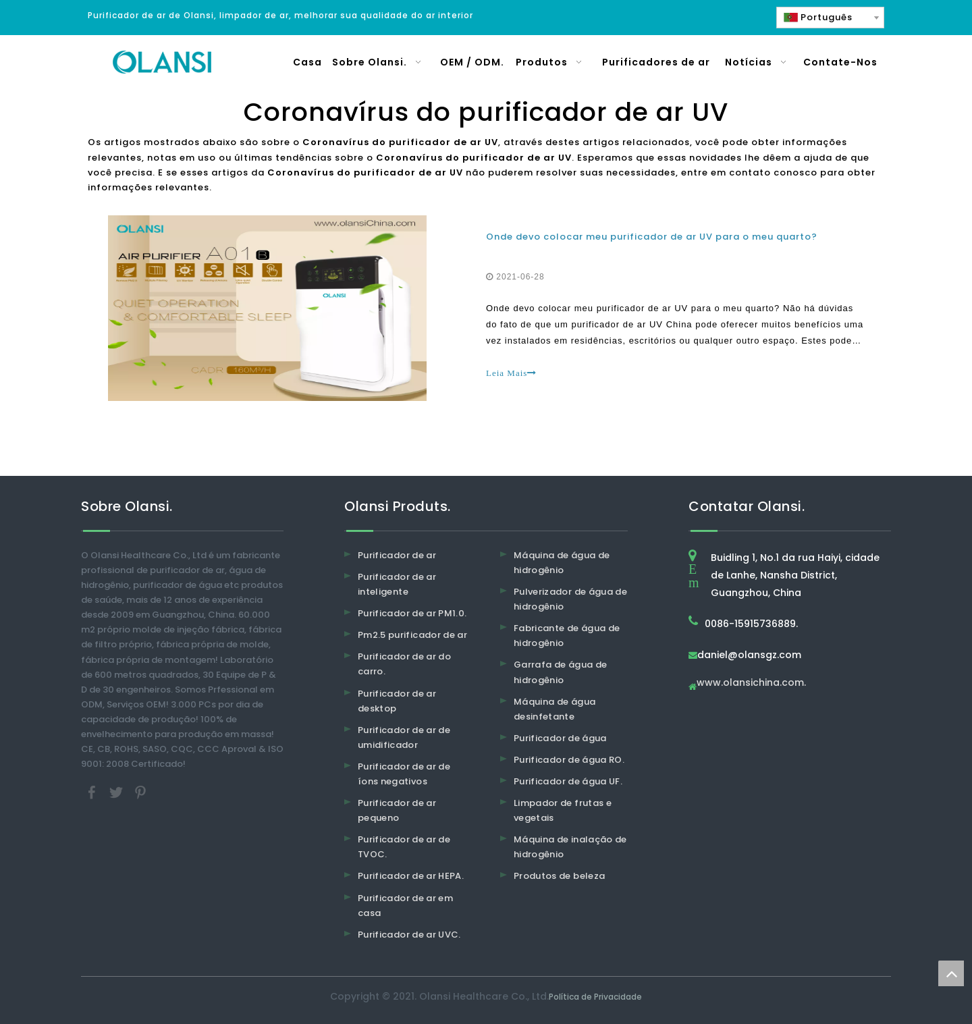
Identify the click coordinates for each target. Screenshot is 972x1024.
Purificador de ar (397, 555)
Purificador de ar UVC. (409, 934)
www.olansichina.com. (751, 683)
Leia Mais (511, 373)
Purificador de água (560, 738)
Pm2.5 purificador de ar (412, 634)
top (951, 973)
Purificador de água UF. (568, 781)
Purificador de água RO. (569, 759)
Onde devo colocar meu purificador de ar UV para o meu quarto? (651, 236)
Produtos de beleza (559, 875)
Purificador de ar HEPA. (411, 875)
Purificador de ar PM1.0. (412, 613)
